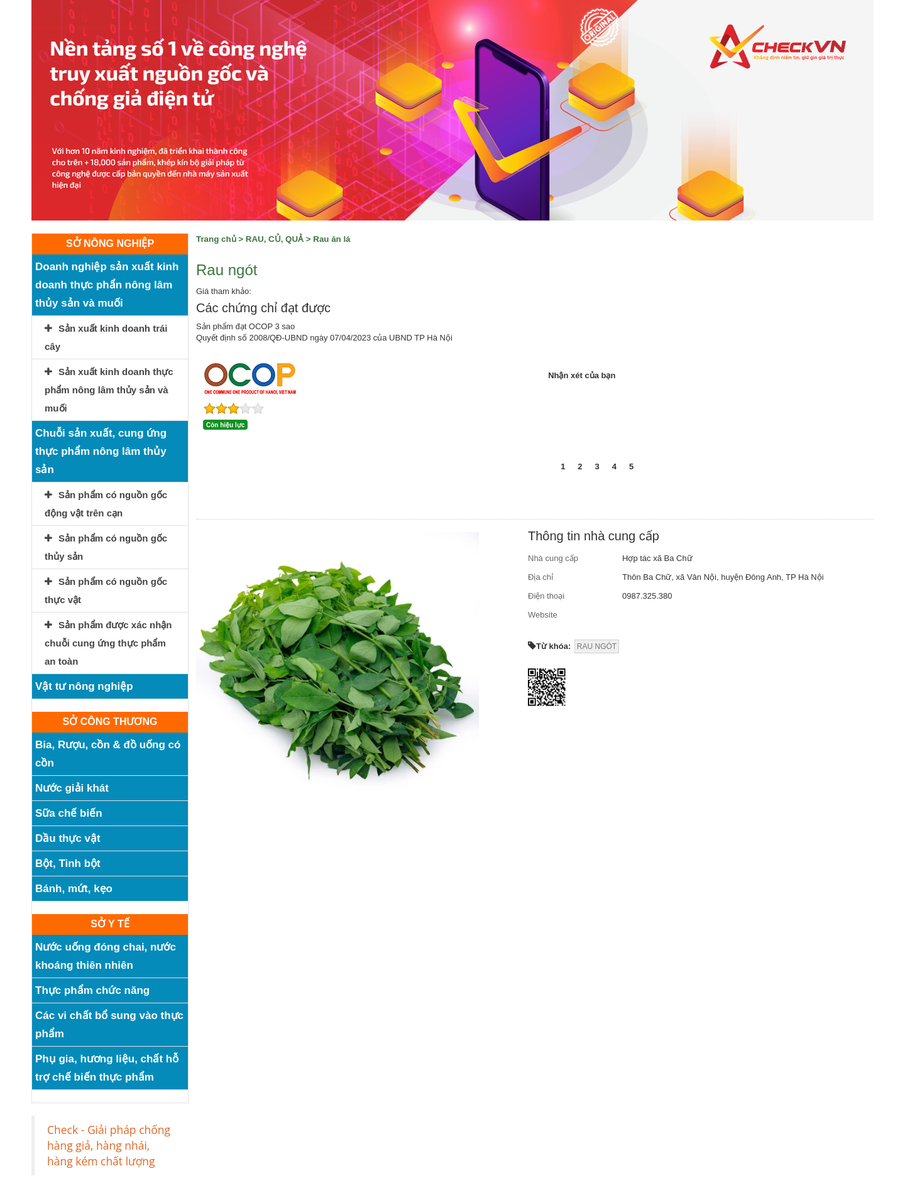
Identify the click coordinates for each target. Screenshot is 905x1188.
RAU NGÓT (597, 646)
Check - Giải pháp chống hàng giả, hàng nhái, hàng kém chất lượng (108, 1145)
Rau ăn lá (331, 239)
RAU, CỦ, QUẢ (275, 239)
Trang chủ (216, 239)
